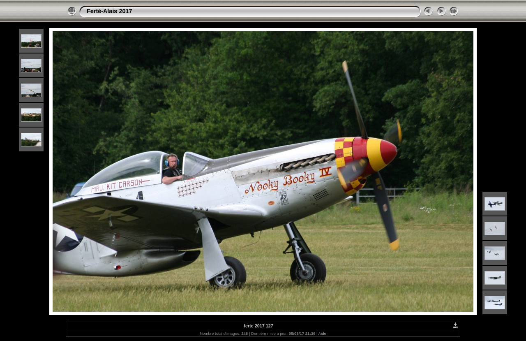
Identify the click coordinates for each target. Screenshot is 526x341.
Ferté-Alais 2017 (109, 11)
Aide (322, 333)
